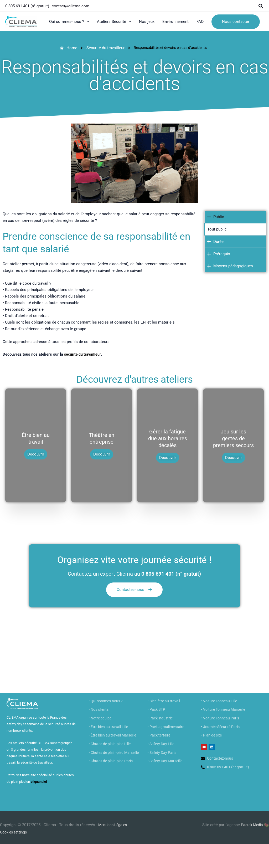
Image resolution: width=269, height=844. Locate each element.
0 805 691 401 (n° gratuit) (27, 5)
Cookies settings (15, 829)
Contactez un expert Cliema (100, 571)
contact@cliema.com (71, 5)
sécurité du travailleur (83, 353)
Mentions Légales (114, 822)
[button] (261, 5)
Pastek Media (251, 822)
